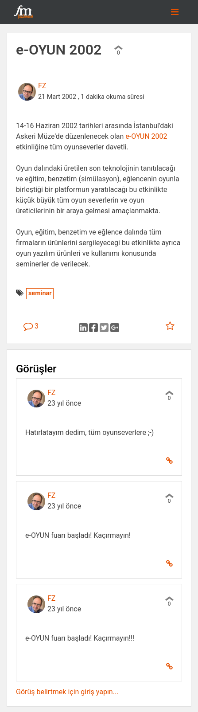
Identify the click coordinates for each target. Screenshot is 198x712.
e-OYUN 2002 (146, 136)
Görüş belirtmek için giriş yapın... (67, 692)
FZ (42, 86)
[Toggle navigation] (174, 12)
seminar (39, 293)
